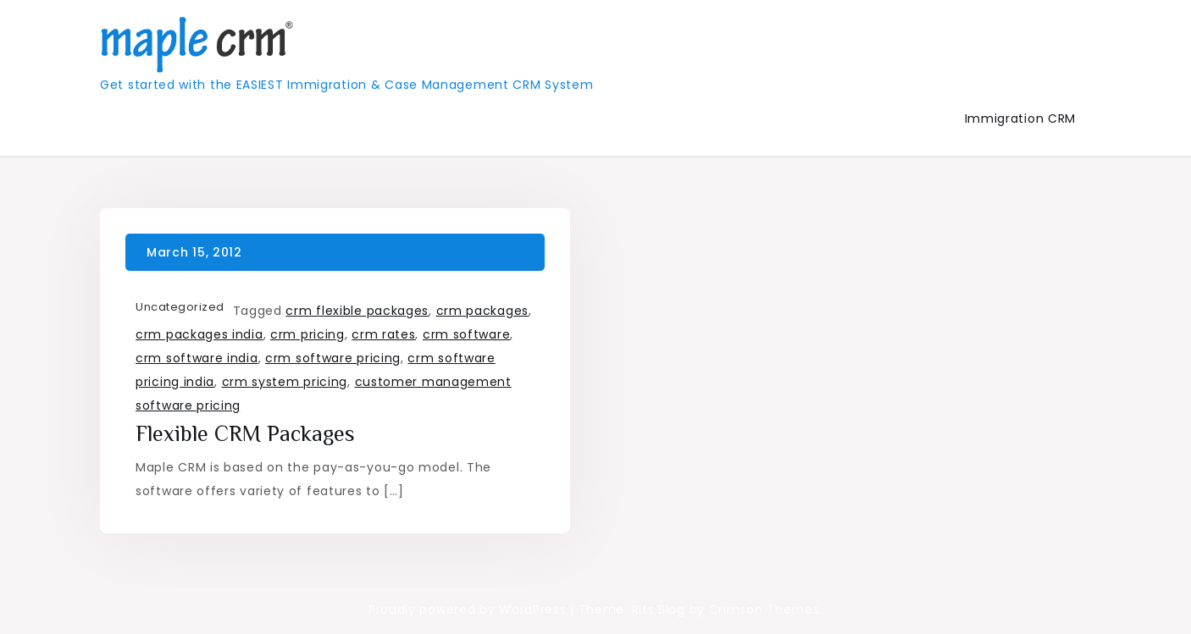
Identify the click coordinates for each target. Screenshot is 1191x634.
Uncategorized (180, 307)
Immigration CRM (1021, 118)
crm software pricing (333, 358)
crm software (466, 334)
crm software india (197, 358)
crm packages (482, 310)
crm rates (383, 334)
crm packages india (199, 334)
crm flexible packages (357, 310)
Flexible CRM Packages (245, 434)
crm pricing (307, 334)
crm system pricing (285, 381)
